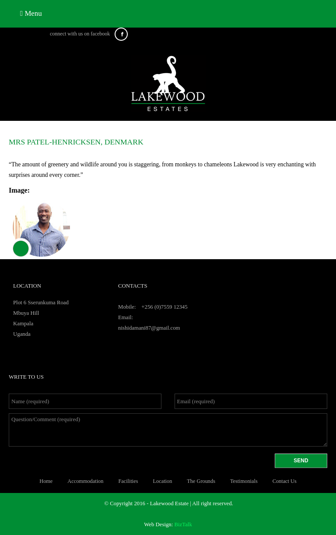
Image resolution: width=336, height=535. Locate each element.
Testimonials (244, 481)
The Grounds (201, 481)
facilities (128, 481)
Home (45, 481)
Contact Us (285, 481)
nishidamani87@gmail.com (149, 328)
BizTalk (183, 524)
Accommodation (85, 481)
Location (162, 481)
